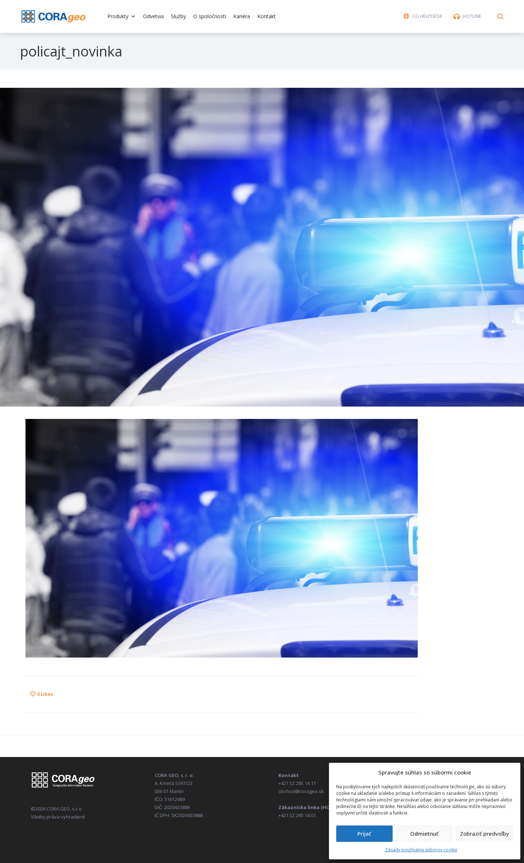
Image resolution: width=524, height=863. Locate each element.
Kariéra (241, 16)
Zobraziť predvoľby (484, 833)
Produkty (121, 16)
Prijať (364, 833)
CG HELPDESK (427, 16)
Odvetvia (153, 16)
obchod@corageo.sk (301, 791)
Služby (178, 16)
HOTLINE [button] (472, 16)
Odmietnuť (424, 833)
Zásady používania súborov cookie (421, 850)
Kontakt (266, 16)
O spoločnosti (209, 16)
